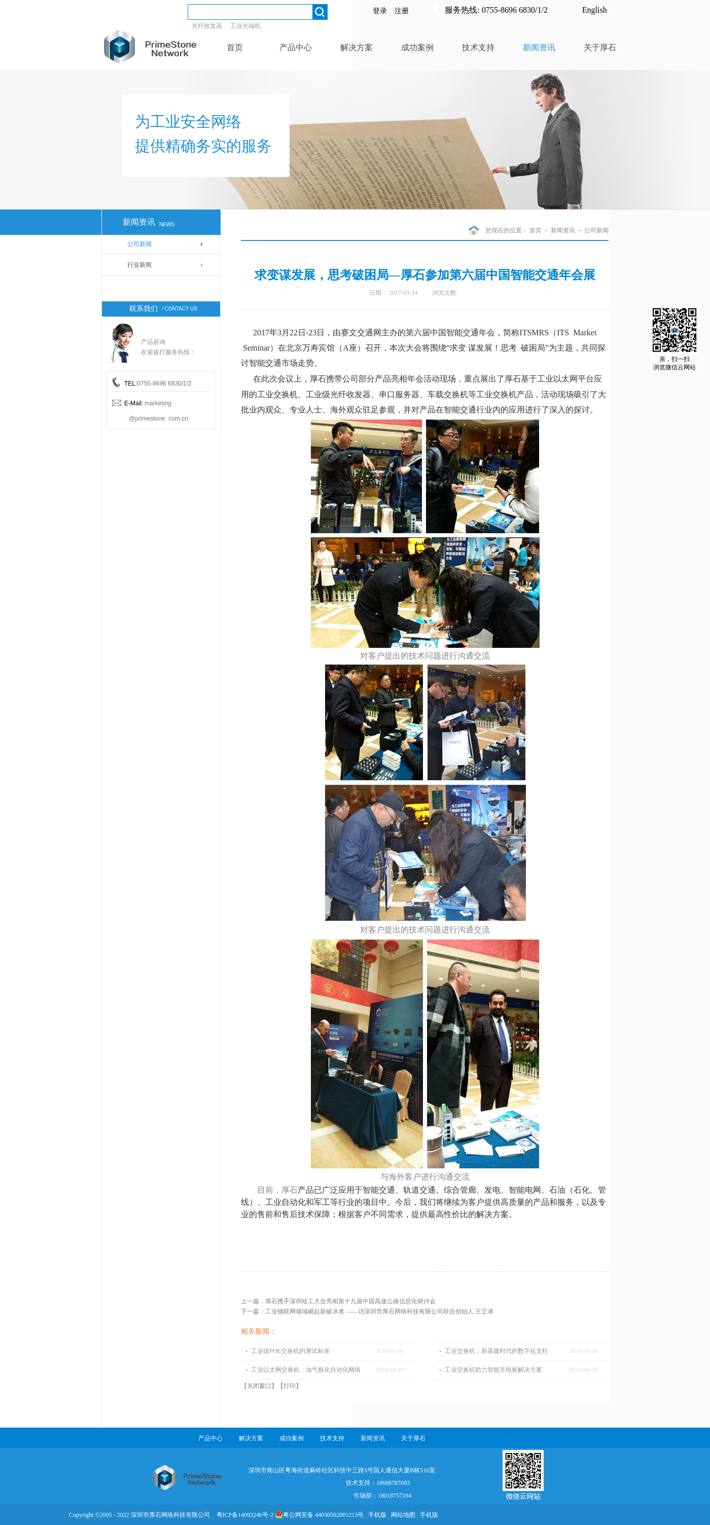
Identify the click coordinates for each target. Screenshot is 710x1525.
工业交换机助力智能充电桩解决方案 (493, 1369)
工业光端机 (245, 25)
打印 (289, 1386)
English (594, 10)
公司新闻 (596, 230)
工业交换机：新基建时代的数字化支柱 (496, 1351)
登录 (380, 11)
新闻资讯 (563, 230)
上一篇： (338, 1301)
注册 (402, 11)
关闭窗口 (259, 1386)
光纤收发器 (207, 25)
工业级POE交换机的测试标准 (290, 1351)
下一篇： (367, 1311)
